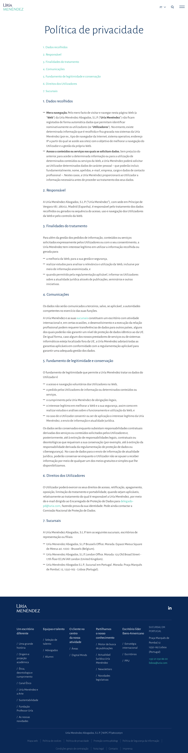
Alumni (49, 656)
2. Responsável (52, 54)
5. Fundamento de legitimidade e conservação (72, 76)
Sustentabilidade (28, 700)
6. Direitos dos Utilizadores (60, 83)
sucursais (83, 318)
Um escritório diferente (25, 631)
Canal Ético (24, 683)
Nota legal (98, 748)
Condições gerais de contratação (72, 748)
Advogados (51, 650)
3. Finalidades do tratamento (61, 61)
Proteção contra (106, 741)
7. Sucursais (50, 91)
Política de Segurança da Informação (141, 741)
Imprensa (127, 748)
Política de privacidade (77, 741)
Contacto (113, 748)
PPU (126, 660)
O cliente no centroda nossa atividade (77, 631)
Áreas (74, 648)
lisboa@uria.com (158, 662)
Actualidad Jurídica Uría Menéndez (103, 658)
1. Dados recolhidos (55, 47)
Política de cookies (52, 741)
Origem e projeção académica (23, 658)
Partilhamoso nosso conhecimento (105, 631)
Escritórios (130, 654)
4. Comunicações (54, 69)
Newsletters (105, 669)
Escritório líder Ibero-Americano (133, 631)
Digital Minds (79, 655)
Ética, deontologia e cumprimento (24, 672)
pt (161, 7)
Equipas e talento (54, 629)
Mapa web (32, 741)
